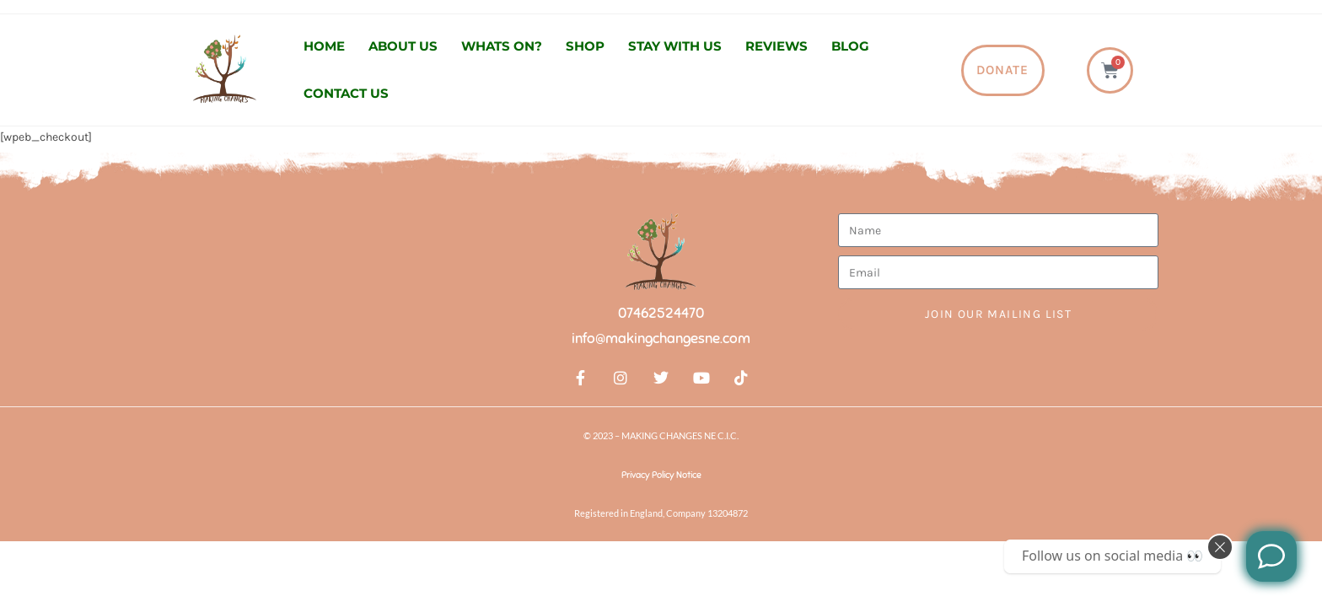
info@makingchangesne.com (661, 338)
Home (324, 46)
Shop (585, 46)
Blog (850, 46)
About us (403, 46)
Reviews (776, 46)
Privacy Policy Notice (661, 475)
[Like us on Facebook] (1271, 556)
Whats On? (501, 46)
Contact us (346, 93)
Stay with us (675, 46)
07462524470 (661, 313)
